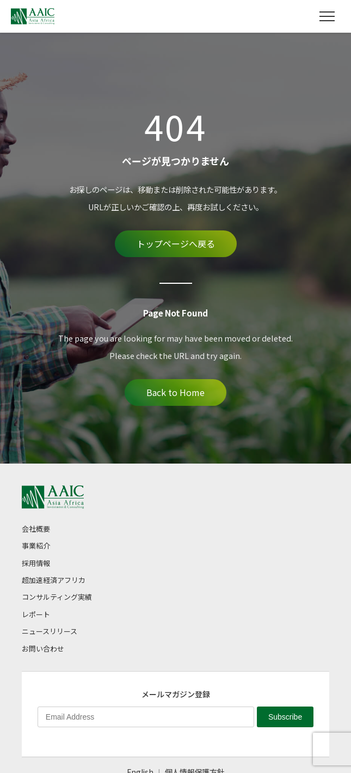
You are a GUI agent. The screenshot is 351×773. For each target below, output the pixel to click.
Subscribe (285, 717)
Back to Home (175, 392)
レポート (36, 614)
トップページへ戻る (176, 243)
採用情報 (36, 563)
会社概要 (36, 529)
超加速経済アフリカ (53, 580)
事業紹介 (36, 545)
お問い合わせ (43, 648)
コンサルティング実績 (57, 597)
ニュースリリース (49, 631)
